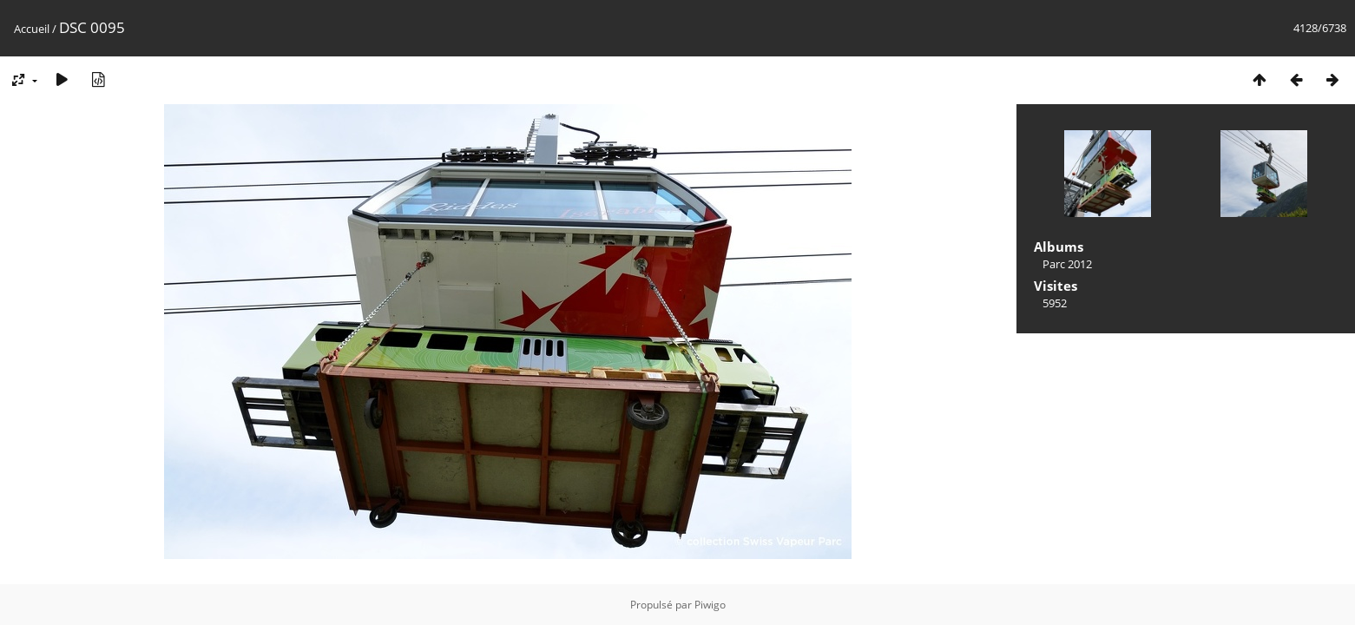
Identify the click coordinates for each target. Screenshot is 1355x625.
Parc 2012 (1067, 264)
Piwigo (710, 604)
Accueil (31, 28)
